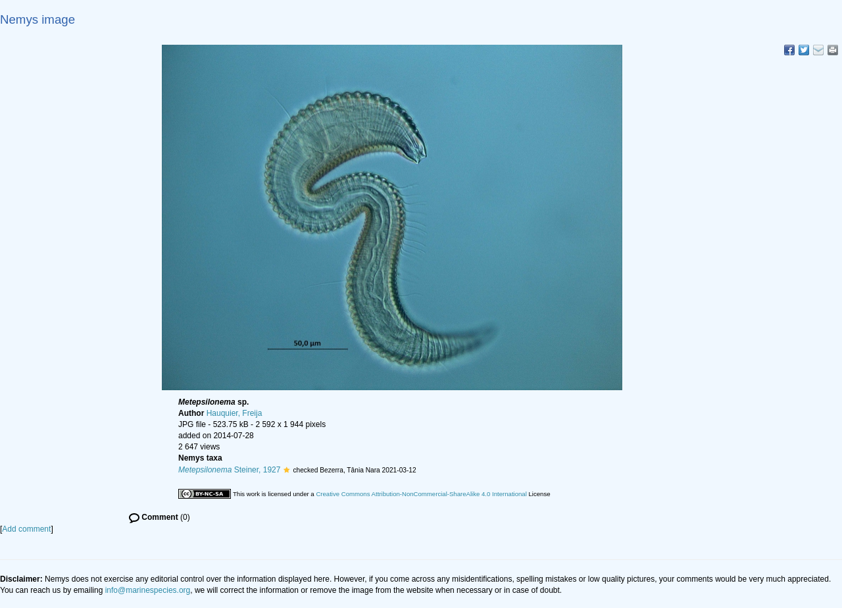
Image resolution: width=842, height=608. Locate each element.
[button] (286, 470)
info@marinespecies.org (148, 590)
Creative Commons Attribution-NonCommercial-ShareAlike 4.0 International (421, 493)
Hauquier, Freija (234, 413)
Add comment (26, 529)
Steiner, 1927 (229, 469)
